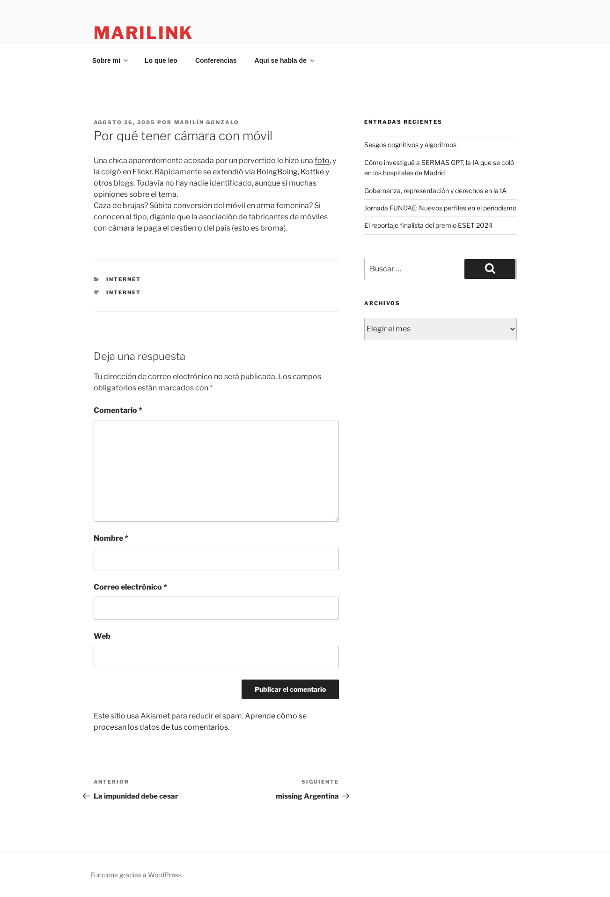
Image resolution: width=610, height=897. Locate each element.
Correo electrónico (130, 587)
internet (123, 279)
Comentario (118, 410)
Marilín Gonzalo (207, 122)
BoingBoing (277, 171)
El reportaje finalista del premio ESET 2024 (428, 225)
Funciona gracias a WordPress (136, 875)
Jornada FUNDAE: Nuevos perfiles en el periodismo (440, 208)
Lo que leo (161, 60)
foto (322, 160)
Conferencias (216, 60)
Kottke (313, 171)
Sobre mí (110, 60)
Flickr (142, 171)
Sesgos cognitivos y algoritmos (410, 145)
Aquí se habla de (285, 60)
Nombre (111, 538)
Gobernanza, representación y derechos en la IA (435, 190)
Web (102, 636)
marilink (143, 32)
